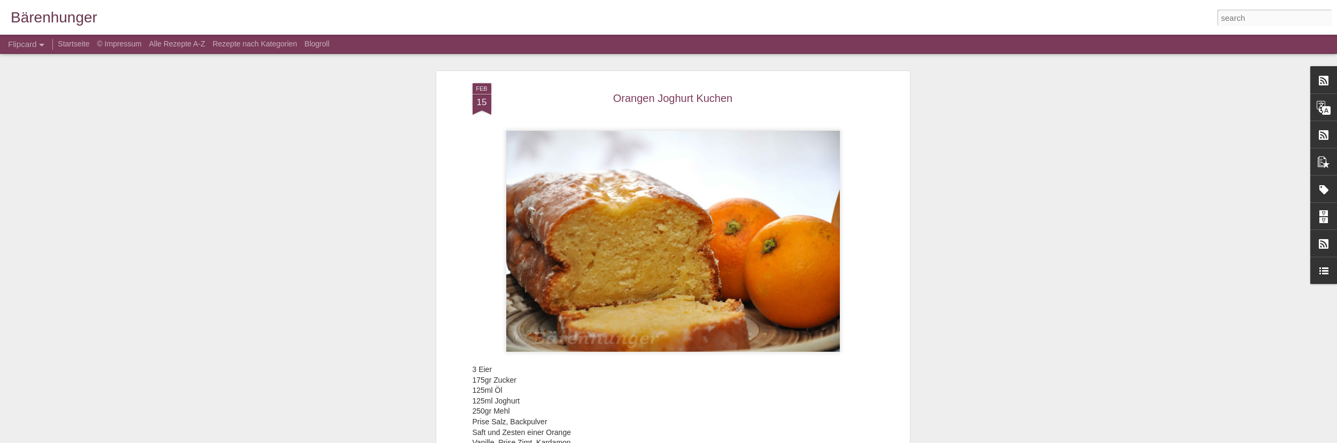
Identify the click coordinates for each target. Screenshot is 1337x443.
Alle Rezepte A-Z (177, 43)
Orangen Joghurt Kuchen (673, 98)
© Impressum (119, 43)
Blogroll (317, 43)
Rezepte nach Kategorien (255, 43)
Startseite (74, 43)
